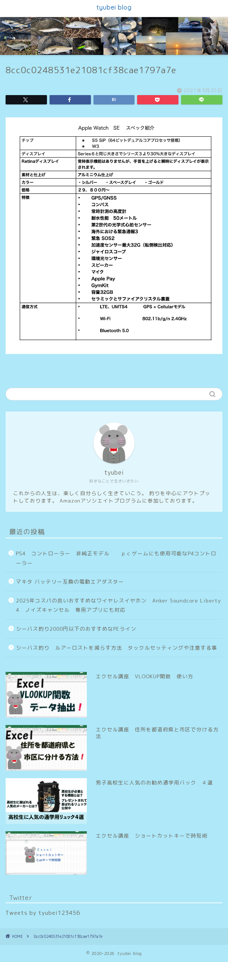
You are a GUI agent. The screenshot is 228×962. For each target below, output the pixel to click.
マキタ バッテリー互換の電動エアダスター (70, 581)
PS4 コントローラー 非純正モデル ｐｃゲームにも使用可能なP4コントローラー (116, 558)
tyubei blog (114, 7)
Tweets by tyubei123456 (43, 913)
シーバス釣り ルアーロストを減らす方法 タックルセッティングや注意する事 (116, 647)
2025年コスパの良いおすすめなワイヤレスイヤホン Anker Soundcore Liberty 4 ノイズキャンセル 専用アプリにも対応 (118, 605)
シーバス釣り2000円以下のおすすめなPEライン (76, 628)
